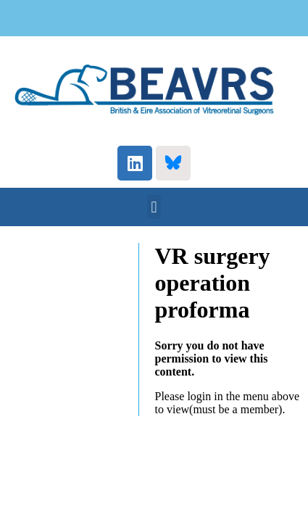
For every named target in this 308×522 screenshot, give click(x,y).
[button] (154, 207)
